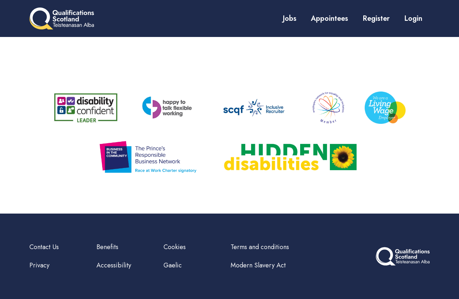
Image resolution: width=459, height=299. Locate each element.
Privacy (39, 265)
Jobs (290, 18)
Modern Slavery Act (258, 265)
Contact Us (44, 247)
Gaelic (173, 265)
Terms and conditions (260, 247)
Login (413, 18)
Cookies (175, 247)
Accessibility (113, 265)
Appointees (329, 18)
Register (376, 18)
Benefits (107, 247)
